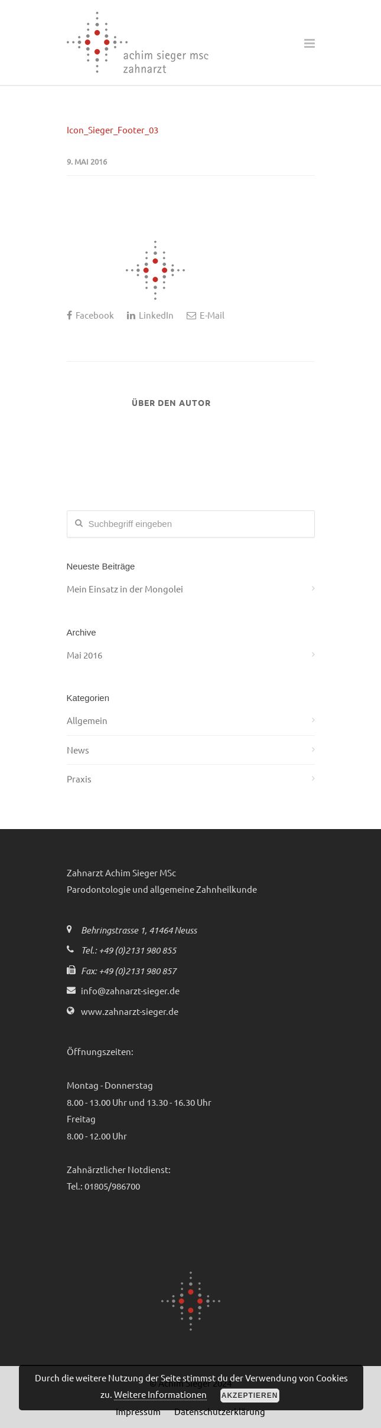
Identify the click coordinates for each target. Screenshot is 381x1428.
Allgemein (87, 720)
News (78, 749)
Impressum (138, 1411)
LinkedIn (150, 314)
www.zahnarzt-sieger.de (129, 1011)
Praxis (79, 778)
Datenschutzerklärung (219, 1411)
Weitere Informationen (160, 1394)
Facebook (90, 314)
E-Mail (205, 314)
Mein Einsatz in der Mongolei (125, 588)
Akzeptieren (250, 1395)
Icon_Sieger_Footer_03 (112, 129)
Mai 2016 (84, 654)
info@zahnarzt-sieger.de (130, 990)
